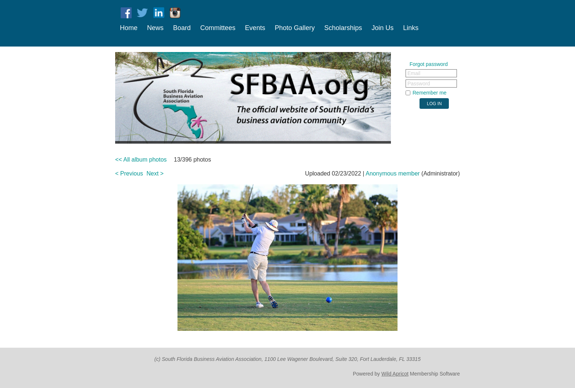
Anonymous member (393, 173)
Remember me (430, 93)
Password (418, 83)
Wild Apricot (395, 374)
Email (413, 73)
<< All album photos (141, 159)
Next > (155, 173)
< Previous (129, 173)
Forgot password (429, 64)
